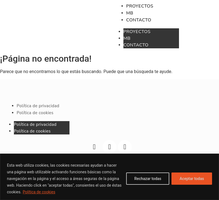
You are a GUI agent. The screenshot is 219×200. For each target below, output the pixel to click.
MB (127, 38)
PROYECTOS (137, 32)
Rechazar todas (147, 178)
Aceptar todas (192, 178)
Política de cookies (39, 192)
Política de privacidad (35, 124)
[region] (109, 177)
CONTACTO (135, 45)
